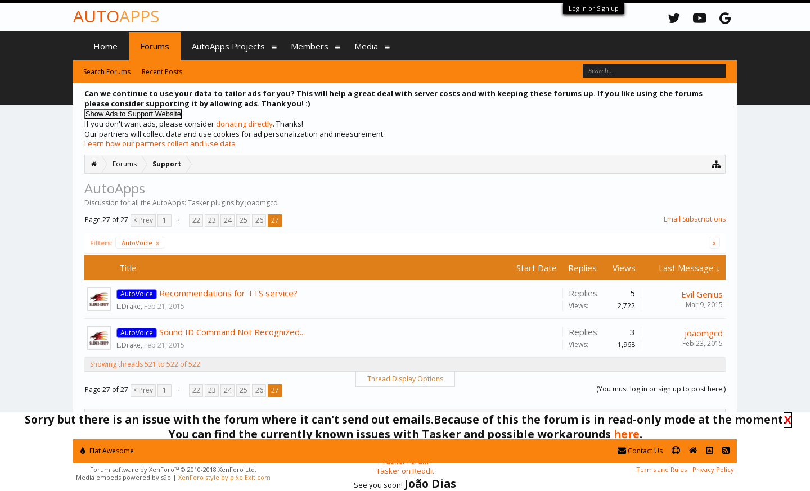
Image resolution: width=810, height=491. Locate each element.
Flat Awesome (107, 451)
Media (366, 46)
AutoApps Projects (228, 46)
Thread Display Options (405, 379)
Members (309, 46)
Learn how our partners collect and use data (160, 143)
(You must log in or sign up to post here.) (661, 389)
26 (259, 220)
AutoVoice (140, 242)
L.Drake (128, 306)
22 (196, 220)
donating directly (244, 124)
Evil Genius (702, 294)
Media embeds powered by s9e (123, 477)
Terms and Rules (661, 469)
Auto (116, 16)
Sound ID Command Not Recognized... (232, 331)
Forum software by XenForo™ (173, 469)
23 (212, 220)
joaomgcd (704, 333)
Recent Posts (162, 71)
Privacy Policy (713, 469)
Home (105, 46)
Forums (154, 46)
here (627, 434)
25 (244, 220)
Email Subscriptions (695, 219)
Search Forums (106, 71)
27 (275, 220)
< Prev (143, 220)
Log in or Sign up (594, 8)
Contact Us (640, 451)
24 (228, 220)
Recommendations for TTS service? (228, 293)
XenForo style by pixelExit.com (224, 477)
